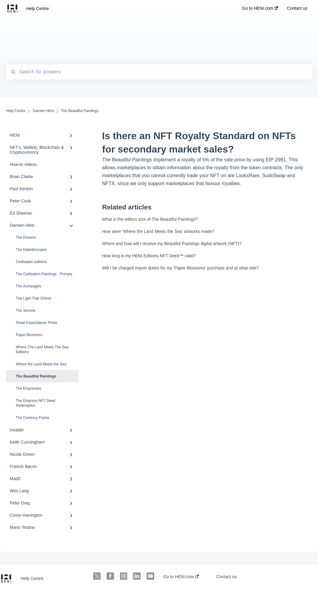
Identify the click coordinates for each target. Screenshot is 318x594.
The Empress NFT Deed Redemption (35, 403)
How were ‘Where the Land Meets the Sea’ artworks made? (158, 231)
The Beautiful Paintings (36, 376)
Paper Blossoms (29, 335)
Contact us (226, 576)
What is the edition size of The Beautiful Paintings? (150, 219)
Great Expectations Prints (36, 323)
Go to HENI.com (181, 576)
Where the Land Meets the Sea (41, 364)
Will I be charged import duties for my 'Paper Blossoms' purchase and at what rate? (180, 267)
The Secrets (26, 310)
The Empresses (28, 388)
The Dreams (26, 237)
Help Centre (37, 8)
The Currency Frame (33, 418)
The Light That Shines (33, 298)
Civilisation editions (31, 262)
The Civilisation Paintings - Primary (44, 274)
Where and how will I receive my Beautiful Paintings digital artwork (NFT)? (171, 243)
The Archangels (28, 286)
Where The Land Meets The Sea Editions (42, 349)
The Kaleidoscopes (31, 250)
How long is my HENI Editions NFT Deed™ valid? (149, 255)
